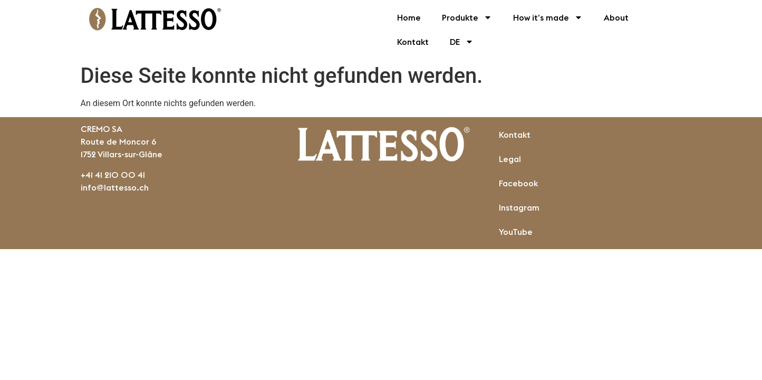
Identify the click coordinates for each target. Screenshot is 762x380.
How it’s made (548, 17)
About (616, 17)
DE (462, 41)
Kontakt (413, 41)
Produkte (467, 17)
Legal (510, 159)
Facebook (518, 183)
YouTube (516, 231)
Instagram (519, 207)
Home (409, 17)
